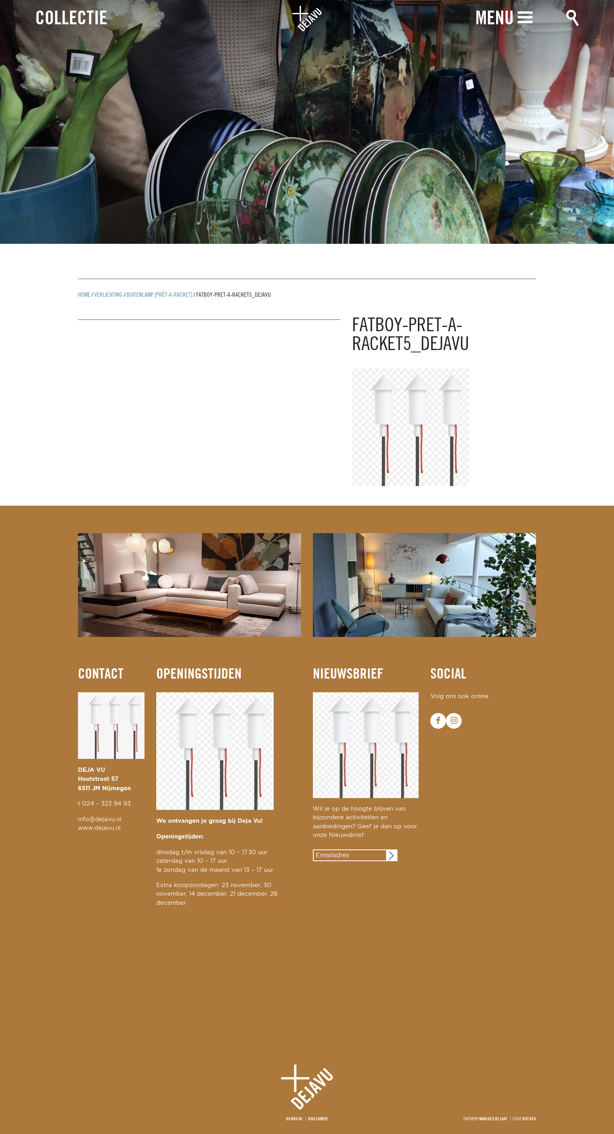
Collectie (71, 19)
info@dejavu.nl (99, 819)
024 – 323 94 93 (106, 804)
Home (84, 295)
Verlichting (108, 295)
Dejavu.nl (294, 1119)
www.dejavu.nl (99, 828)
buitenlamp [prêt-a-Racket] (159, 295)
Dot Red (529, 1119)
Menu (494, 18)
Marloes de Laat (493, 1119)
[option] (307, 122)
